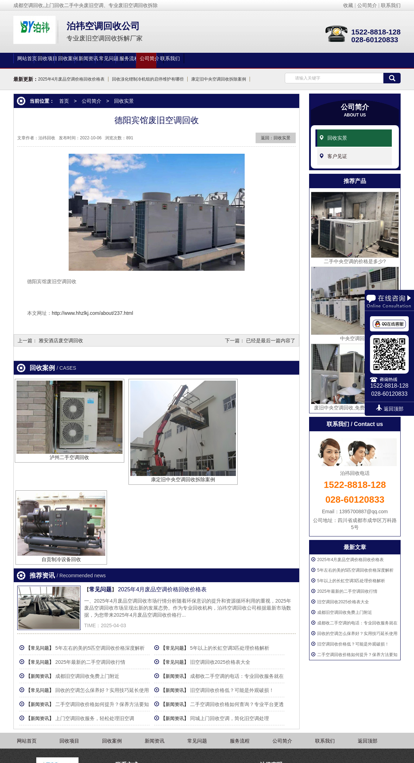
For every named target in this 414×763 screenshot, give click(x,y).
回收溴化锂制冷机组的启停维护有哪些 (148, 79)
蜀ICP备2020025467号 (285, 754)
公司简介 (367, 5)
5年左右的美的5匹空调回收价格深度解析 (355, 563)
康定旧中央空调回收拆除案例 (218, 79)
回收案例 (133, 60)
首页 (64, 101)
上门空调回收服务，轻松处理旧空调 (97, 621)
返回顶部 (367, 665)
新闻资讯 (181, 60)
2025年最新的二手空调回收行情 (347, 585)
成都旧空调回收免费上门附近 (344, 606)
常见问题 (229, 60)
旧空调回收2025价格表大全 (343, 595)
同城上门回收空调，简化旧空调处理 (234, 621)
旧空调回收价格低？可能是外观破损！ (353, 637)
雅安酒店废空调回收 (61, 340)
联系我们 (391, 5)
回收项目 (85, 60)
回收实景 (337, 136)
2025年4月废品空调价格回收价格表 (71, 79)
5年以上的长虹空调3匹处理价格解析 (351, 574)
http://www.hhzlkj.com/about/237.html (92, 313)
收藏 (348, 5)
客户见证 (337, 150)
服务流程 (277, 60)
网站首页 (37, 60)
